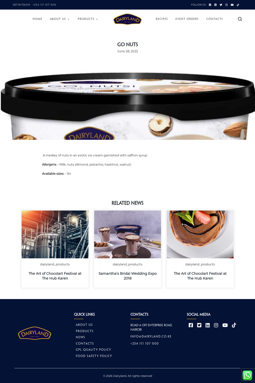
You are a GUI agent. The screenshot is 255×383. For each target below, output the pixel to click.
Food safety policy (94, 356)
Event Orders (187, 19)
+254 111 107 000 (44, 4)
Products (88, 19)
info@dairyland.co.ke (151, 336)
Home (37, 19)
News (80, 337)
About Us (60, 19)
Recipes (162, 19)
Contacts (214, 19)
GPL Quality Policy (93, 349)
